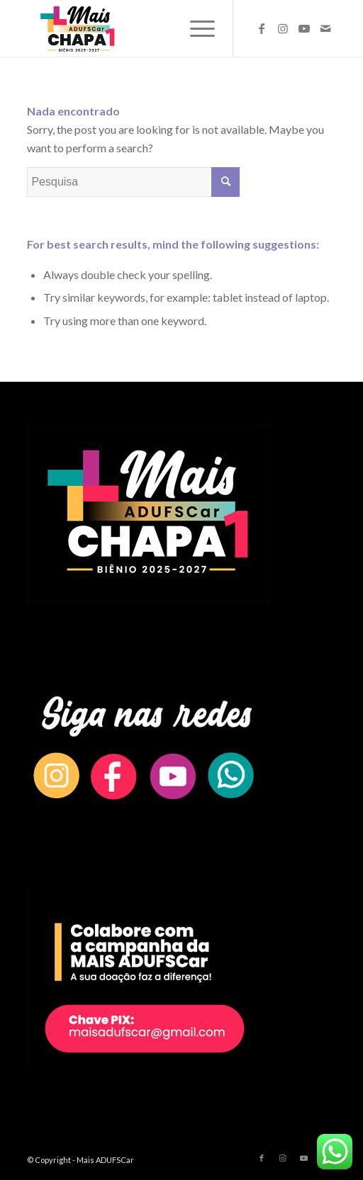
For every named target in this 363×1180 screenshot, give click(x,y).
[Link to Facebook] (261, 28)
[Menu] (195, 28)
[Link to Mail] (325, 28)
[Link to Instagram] (283, 28)
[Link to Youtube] (304, 28)
